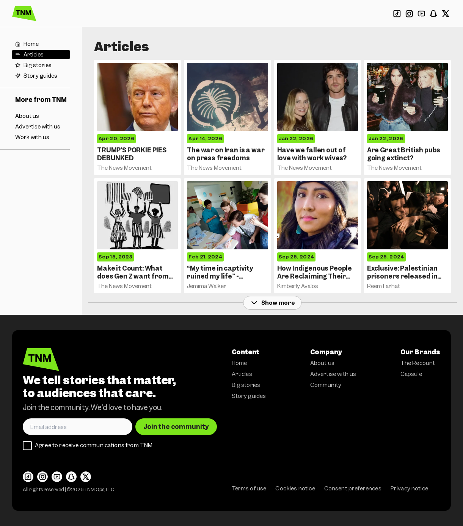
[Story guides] (41, 75)
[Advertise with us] (41, 126)
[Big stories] (41, 65)
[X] (445, 13)
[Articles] (41, 54)
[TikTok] (397, 13)
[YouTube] (421, 13)
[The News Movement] (24, 13)
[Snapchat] (433, 13)
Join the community (176, 427)
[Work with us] (41, 137)
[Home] (41, 44)
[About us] (41, 116)
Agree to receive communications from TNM (93, 445)
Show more (272, 302)
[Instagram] (409, 13)
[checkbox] (27, 445)
